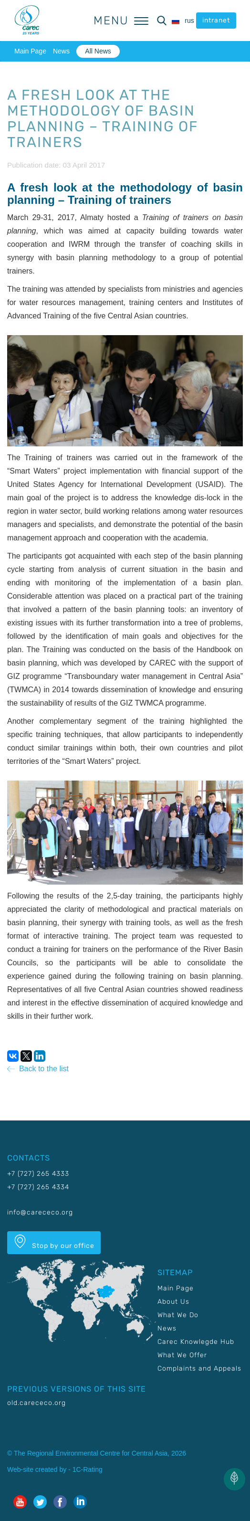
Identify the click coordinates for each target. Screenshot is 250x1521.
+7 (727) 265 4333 (38, 1174)
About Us (173, 1302)
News (61, 51)
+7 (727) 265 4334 (38, 1187)
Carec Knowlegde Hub (195, 1342)
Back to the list (38, 1069)
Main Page (30, 51)
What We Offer (182, 1355)
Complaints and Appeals (199, 1368)
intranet (216, 20)
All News (98, 51)
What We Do (177, 1315)
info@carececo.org (40, 1212)
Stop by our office (53, 1242)
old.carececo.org (36, 1403)
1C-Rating (88, 1469)
